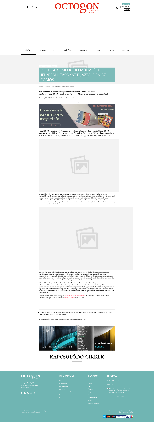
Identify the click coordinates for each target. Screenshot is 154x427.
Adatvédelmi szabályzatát (116, 392)
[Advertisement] (77, 31)
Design (43, 50)
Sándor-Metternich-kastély (61, 312)
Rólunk (61, 381)
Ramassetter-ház (102, 312)
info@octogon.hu (26, 387)
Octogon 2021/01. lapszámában (75, 296)
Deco (55, 50)
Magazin (83, 50)
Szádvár (110, 312)
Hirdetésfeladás (63, 386)
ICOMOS (42, 312)
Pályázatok (91, 395)
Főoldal (41, 86)
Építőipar (68, 50)
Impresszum (63, 395)
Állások (127, 9)
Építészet (29, 50)
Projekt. (98, 50)
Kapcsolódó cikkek (77, 357)
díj (45, 312)
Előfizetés (126, 4)
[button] (117, 8)
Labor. (112, 50)
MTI (46, 98)
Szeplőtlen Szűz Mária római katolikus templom (83, 312)
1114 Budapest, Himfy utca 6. (29, 385)
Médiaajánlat (125, 6)
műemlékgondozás (55, 314)
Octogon (64, 314)
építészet (49, 312)
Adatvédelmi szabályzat (66, 392)
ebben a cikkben (69, 298)
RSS (60, 398)
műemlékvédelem (44, 314)
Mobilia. (125, 50)
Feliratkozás (120, 396)
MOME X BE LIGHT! (93, 403)
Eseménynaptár (92, 398)
